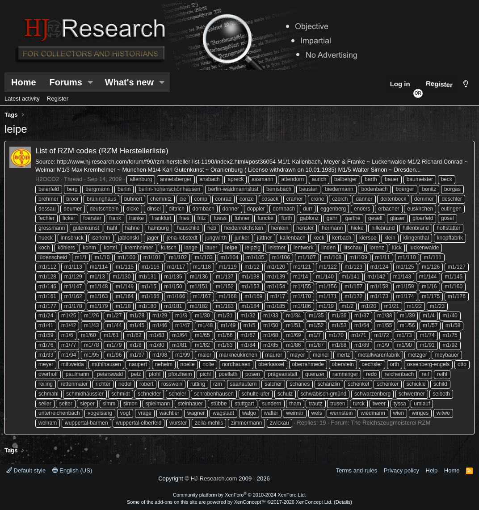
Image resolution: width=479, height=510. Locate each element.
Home (23, 82)
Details (343, 502)
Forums (66, 82)
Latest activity (22, 98)
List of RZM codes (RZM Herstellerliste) (101, 151)
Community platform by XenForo (239, 494)
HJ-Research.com (214, 478)
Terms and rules (356, 470)
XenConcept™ (250, 502)
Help (432, 470)
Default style (26, 470)
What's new (129, 82)
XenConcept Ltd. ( (316, 502)
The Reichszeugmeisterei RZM (390, 422)
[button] (90, 82)
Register (57, 98)
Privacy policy (401, 470)
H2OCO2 (47, 179)
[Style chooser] (466, 84)
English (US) (72, 470)
